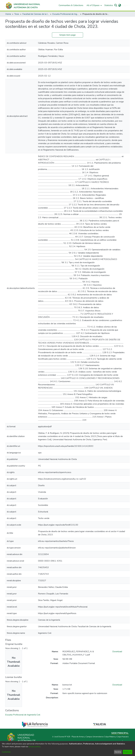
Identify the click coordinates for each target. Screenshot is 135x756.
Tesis (16, 14)
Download (117, 651)
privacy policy (34, 746)
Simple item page (67, 34)
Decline (118, 752)
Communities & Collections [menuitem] (71, 5)
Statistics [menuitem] (108, 5)
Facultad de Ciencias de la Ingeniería (35, 14)
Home (8, 14)
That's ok (127, 752)
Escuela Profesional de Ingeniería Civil (65, 14)
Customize (6, 752)
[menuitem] (94, 5)
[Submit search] (115, 5)
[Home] (22, 5)
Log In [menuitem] (125, 5)
